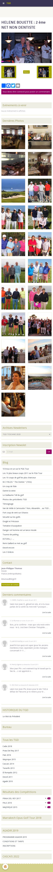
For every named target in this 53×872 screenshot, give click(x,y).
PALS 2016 (26, 803)
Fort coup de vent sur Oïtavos (15, 512)
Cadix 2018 (7, 746)
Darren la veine (9, 490)
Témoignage (8, 504)
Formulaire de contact (10, 585)
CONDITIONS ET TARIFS (13, 841)
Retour (26, 72)
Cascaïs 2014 (8, 763)
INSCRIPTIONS (9, 846)
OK (49, 451)
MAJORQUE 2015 (26, 807)
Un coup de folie (10, 486)
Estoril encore (8, 547)
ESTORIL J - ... (8, 539)
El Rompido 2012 (10, 772)
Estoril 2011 (8, 777)
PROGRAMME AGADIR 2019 (15, 837)
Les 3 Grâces (8, 552)
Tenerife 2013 (8, 768)
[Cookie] (5, 867)
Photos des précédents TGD (15, 499)
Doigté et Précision (11, 521)
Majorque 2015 (9, 759)
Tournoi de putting (10, 534)
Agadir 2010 (8, 781)
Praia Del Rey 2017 (11, 750)
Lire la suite (46, 612)
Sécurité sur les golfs (11, 517)
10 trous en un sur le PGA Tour (16, 469)
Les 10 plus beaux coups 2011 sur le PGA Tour (22, 473)
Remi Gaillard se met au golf (15, 543)
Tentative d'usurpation (12, 525)
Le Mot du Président (11, 716)
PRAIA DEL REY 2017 (26, 798)
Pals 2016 (7, 755)
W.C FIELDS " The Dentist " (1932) (17, 482)
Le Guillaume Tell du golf (13, 495)
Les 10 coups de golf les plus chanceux (19, 477)
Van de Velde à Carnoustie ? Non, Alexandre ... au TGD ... (26, 508)
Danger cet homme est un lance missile (19, 530)
